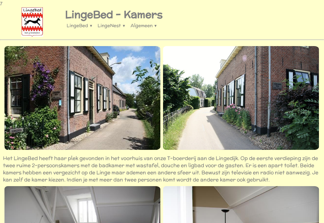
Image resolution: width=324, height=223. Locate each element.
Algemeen (144, 25)
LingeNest (112, 25)
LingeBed (80, 25)
